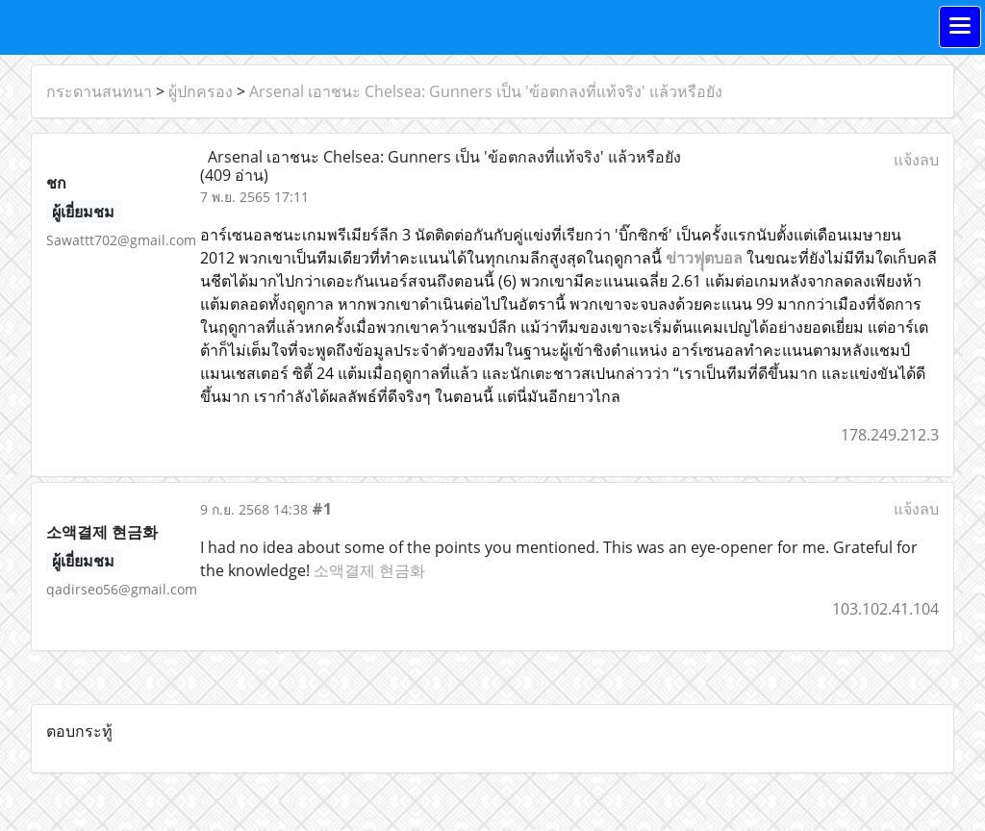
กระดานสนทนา (99, 91)
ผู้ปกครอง (200, 91)
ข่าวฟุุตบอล (704, 257)
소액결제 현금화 (369, 570)
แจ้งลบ (916, 159)
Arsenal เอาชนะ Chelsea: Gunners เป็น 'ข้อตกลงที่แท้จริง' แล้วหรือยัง (485, 91)
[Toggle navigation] (960, 27)
